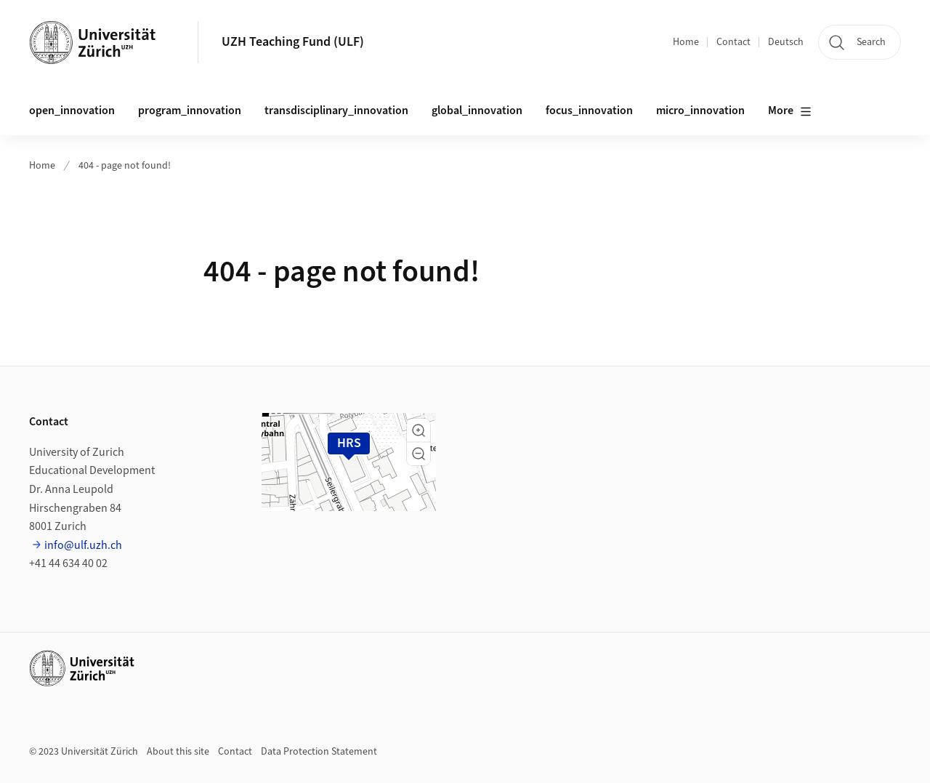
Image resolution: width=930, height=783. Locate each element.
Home (686, 42)
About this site (178, 751)
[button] (418, 430)
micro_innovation (700, 111)
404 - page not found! (124, 165)
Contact (733, 42)
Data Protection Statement (319, 751)
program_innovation (189, 111)
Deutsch (786, 42)
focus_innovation (589, 111)
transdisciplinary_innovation (336, 111)
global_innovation (477, 111)
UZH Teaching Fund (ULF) (293, 42)
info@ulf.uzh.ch (83, 545)
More (790, 111)
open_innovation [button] (72, 111)
